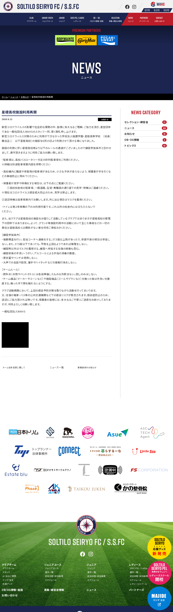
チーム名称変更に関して (14, 367)
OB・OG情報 (146, 140)
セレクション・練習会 (146, 122)
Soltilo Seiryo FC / (86, 542)
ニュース (146, 128)
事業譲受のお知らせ (87, 367)
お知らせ (146, 134)
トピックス (146, 146)
